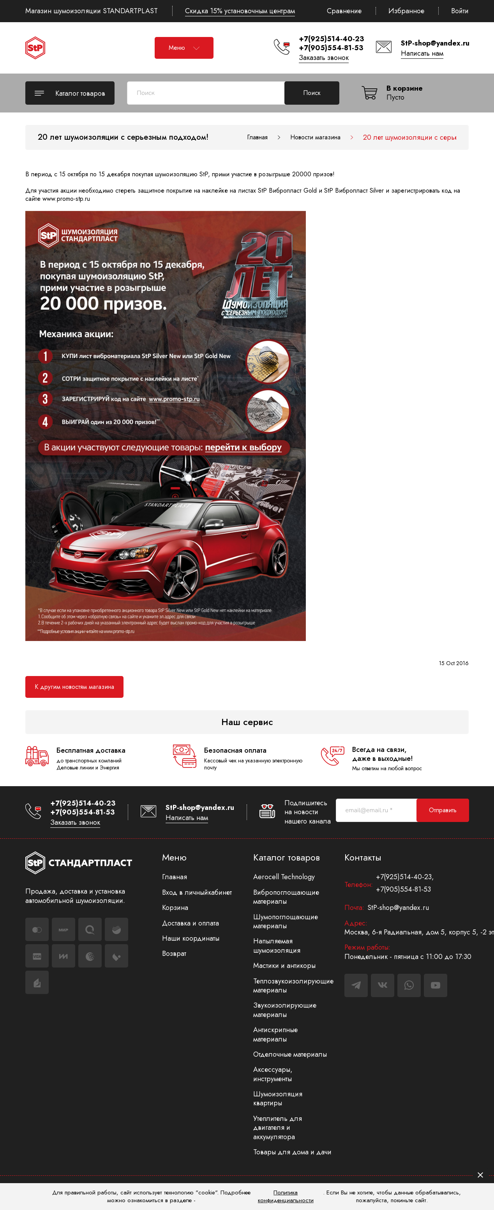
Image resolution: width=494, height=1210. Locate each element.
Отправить (443, 810)
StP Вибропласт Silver (354, 190)
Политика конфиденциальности (286, 1196)
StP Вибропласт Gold (287, 190)
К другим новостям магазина (74, 686)
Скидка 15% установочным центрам (240, 11)
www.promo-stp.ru (66, 198)
